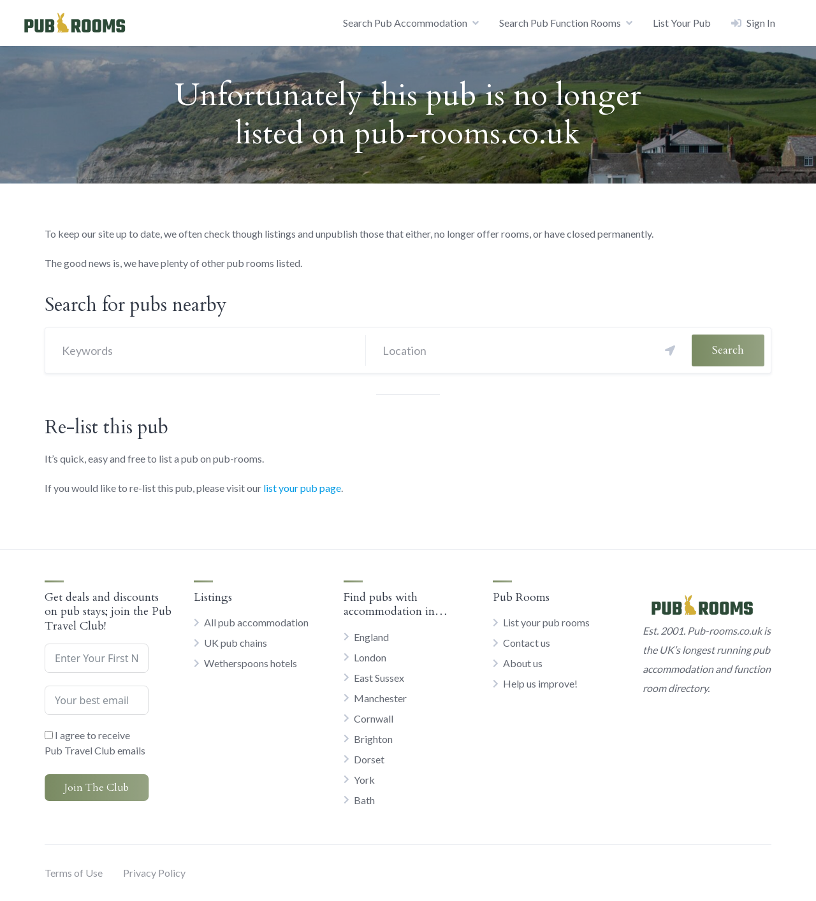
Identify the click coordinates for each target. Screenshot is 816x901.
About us (523, 663)
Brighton (373, 739)
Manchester (380, 698)
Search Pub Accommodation (405, 23)
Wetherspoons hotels (250, 663)
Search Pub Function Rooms (560, 23)
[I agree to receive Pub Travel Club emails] (49, 735)
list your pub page (302, 488)
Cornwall (373, 718)
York (364, 780)
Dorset (369, 759)
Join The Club (96, 788)
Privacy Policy (154, 873)
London (370, 657)
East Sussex (379, 678)
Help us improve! (540, 683)
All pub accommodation (256, 622)
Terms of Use (74, 873)
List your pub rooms (546, 622)
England (371, 637)
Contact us (526, 643)
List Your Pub (682, 23)
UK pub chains (235, 643)
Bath (364, 800)
